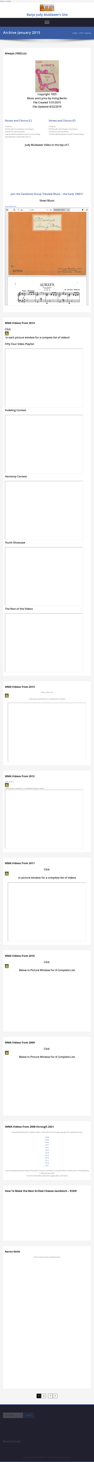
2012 (47, 1147)
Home (75, 33)
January (88, 33)
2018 (47, 1163)
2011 (47, 1145)
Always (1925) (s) (15, 53)
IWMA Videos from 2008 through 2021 (29, 1126)
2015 (81, 33)
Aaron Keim (12, 1251)
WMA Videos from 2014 (20, 323)
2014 (47, 1153)
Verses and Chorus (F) (62, 120)
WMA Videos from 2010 (20, 955)
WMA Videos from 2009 (20, 1042)
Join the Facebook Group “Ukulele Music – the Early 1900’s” (47, 194)
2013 (47, 1150)
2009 (47, 1140)
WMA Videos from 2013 (20, 686)
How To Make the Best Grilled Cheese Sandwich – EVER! (41, 1191)
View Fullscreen (10, 206)
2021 (47, 1165)
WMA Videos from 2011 (20, 863)
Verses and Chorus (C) (18, 120)
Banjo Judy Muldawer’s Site (47, 14)
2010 (47, 1142)
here (65, 1176)
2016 (47, 1158)
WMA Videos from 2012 (20, 776)
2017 (47, 1160)
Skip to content (5, 1)
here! (58, 1257)
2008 (47, 1137)
